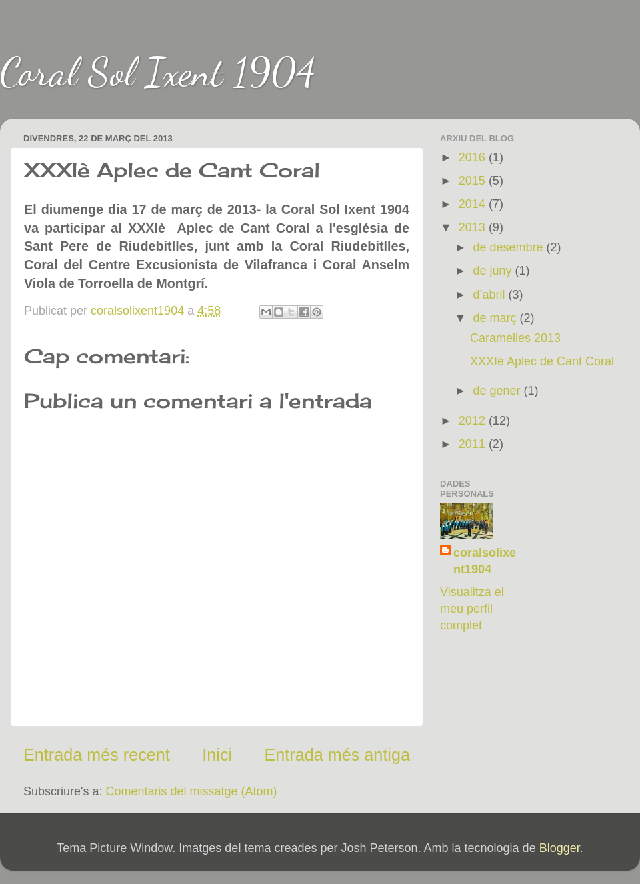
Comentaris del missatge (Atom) (191, 791)
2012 (474, 420)
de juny (494, 270)
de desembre (509, 247)
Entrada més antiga (337, 754)
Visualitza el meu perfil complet (472, 608)
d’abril (490, 294)
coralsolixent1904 (484, 561)
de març (496, 318)
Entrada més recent (96, 754)
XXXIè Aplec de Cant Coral (542, 361)
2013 (474, 227)
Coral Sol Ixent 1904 (157, 72)
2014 (474, 204)
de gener (498, 390)
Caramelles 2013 (515, 338)
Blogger (559, 848)
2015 (474, 180)
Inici (217, 754)
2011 (474, 444)
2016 (474, 157)
